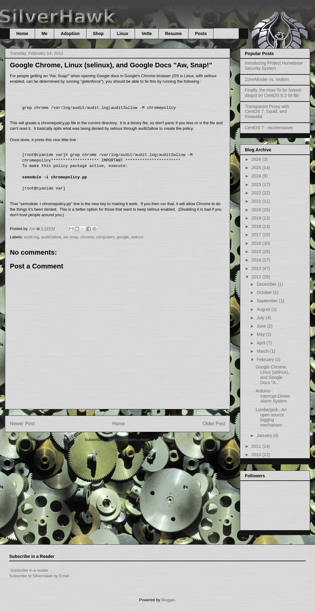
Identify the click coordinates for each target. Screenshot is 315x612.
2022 (257, 192)
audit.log (31, 237)
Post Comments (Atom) (129, 439)
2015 (257, 251)
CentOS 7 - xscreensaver (269, 127)
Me (44, 33)
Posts (201, 33)
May (261, 334)
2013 (257, 268)
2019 (257, 218)
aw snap (70, 237)
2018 (257, 226)
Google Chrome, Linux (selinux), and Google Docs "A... (272, 374)
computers (105, 237)
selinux (137, 237)
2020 (257, 209)
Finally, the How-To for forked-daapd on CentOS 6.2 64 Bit (273, 93)
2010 (257, 454)
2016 (257, 243)
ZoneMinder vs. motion (267, 79)
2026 (257, 159)
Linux (122, 33)
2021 (257, 201)
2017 (257, 234)
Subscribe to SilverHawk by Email (39, 576)
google (123, 237)
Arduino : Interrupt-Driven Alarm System (273, 396)
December (267, 284)
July (261, 317)
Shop (98, 33)
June (262, 326)
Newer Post (22, 423)
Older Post (213, 423)
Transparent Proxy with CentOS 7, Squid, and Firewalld (267, 111)
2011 (257, 446)
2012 (257, 276)
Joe (32, 228)
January (265, 435)
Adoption (70, 33)
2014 (257, 259)
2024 (257, 175)
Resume (173, 33)
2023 (257, 184)
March (263, 351)
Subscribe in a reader (29, 570)
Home (22, 33)
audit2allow (51, 237)
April (261, 342)
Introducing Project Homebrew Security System (274, 66)
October (265, 292)
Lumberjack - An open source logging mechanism (271, 417)
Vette (147, 33)
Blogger (168, 600)
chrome (87, 237)
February (266, 359)
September (268, 300)
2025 (257, 167)
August (264, 309)
